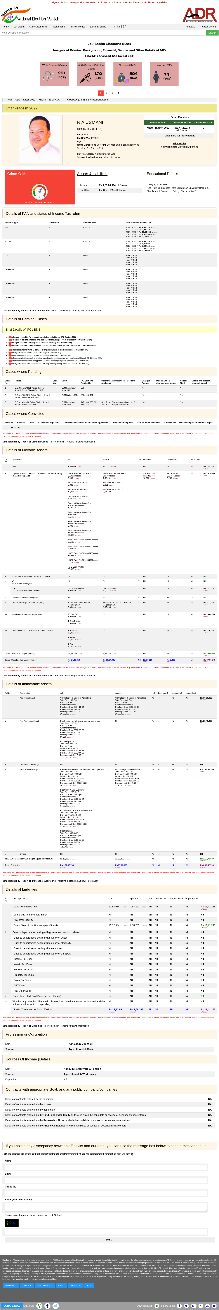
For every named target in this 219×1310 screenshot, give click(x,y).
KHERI (42, 99)
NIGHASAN (55, 99)
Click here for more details (180, 135)
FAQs (89, 1285)
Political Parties (77, 26)
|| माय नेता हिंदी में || (119, 26)
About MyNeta (209, 26)
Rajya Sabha (58, 26)
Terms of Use (75, 1285)
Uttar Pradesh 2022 (25, 99)
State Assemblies (38, 26)
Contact (61, 1285)
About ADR (191, 26)
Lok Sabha (19, 26)
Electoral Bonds (98, 26)
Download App (145, 1306)
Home (6, 26)
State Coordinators (44, 1285)
